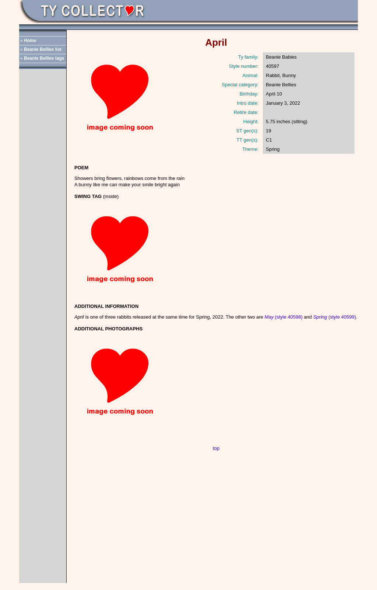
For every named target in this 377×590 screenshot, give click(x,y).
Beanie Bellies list (42, 49)
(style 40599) (334, 317)
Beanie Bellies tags (44, 58)
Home (30, 40)
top (216, 448)
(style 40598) (283, 317)
